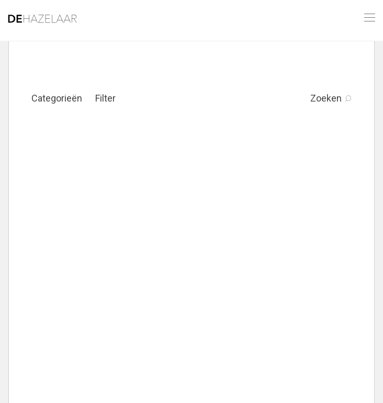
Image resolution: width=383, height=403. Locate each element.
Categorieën (56, 98)
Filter (105, 98)
